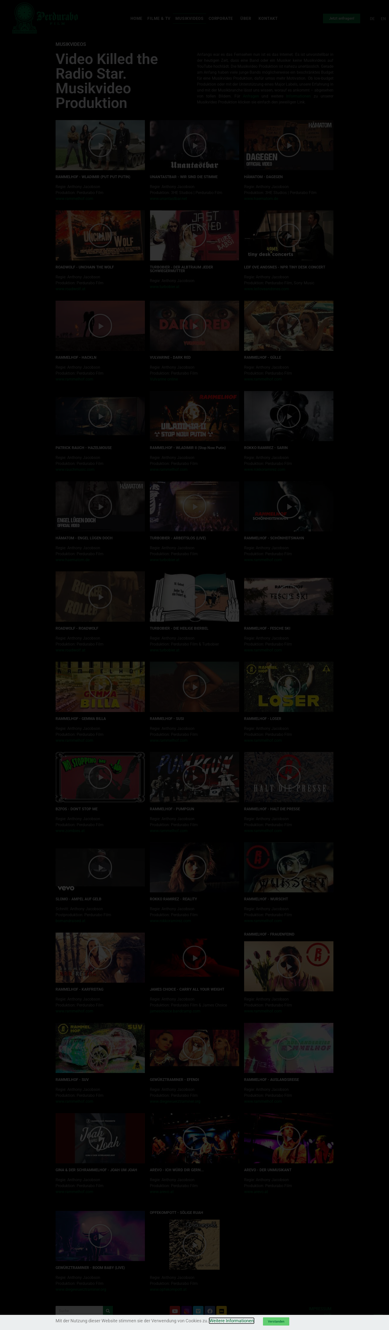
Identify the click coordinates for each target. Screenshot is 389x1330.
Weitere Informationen (231, 1320)
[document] (194, 665)
